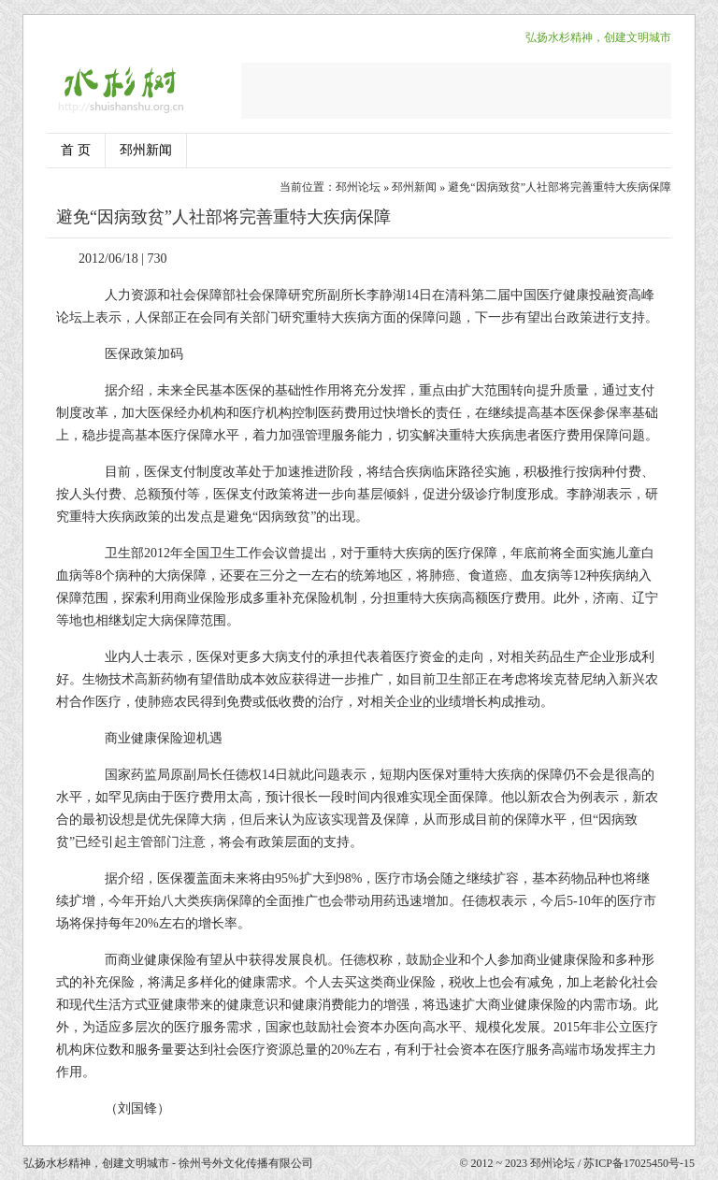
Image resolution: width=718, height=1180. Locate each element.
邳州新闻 (146, 150)
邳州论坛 (358, 187)
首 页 (76, 150)
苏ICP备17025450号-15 (639, 1163)
